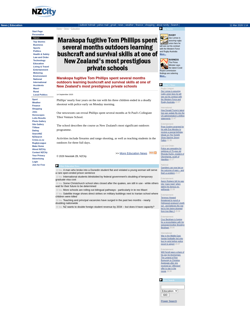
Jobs (34, 112)
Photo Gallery (39, 121)
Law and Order (41, 57)
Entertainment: (167, 124)
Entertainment (40, 70)
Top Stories (39, 42)
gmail (113, 25)
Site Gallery (38, 124)
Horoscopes (38, 115)
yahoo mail (103, 25)
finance (139, 25)
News (66, 28)
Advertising (38, 158)
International (39, 82)
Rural (36, 91)
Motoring (38, 73)
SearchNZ (37, 133)
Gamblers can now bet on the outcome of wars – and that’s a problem (172, 170)
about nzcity (162, 25)
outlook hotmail (87, 25)
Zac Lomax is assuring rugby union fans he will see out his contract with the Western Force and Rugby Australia (171, 96)
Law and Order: (167, 146)
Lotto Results (39, 118)
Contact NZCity (39, 152)
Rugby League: (167, 88)
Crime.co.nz (38, 140)
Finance (36, 105)
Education (75, 28)
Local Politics (40, 95)
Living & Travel (41, 66)
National (37, 79)
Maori (36, 88)
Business (38, 45)
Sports (36, 48)
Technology (39, 60)
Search (174, 25)
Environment (40, 76)
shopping (150, 25)
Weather (36, 102)
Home (59, 28)
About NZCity (39, 149)
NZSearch (37, 137)
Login (35, 162)
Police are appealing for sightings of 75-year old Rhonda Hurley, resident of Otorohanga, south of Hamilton (172, 154)
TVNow (35, 127)
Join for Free (38, 165)
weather (129, 25)
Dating (35, 130)
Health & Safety (41, 54)
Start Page (37, 31)
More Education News (133, 153)
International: (166, 108)
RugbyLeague (39, 143)
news (120, 25)
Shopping (37, 109)
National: (165, 165)
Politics (37, 51)
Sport (35, 99)
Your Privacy (38, 155)
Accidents (38, 85)
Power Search (169, 301)
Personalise (38, 34)
